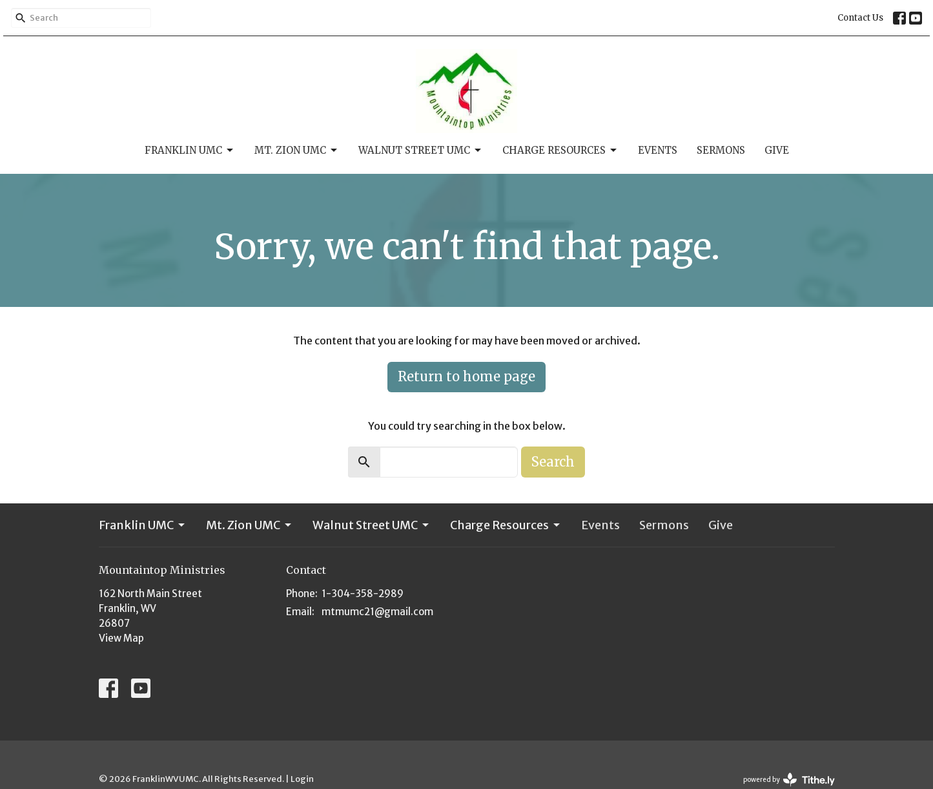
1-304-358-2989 (363, 593)
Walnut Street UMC (420, 150)
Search (553, 462)
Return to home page (466, 376)
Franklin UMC (190, 150)
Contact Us (860, 17)
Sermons (721, 150)
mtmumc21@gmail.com (377, 611)
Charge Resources (560, 150)
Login (302, 778)
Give (776, 150)
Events (657, 150)
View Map (121, 638)
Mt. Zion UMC (296, 150)
